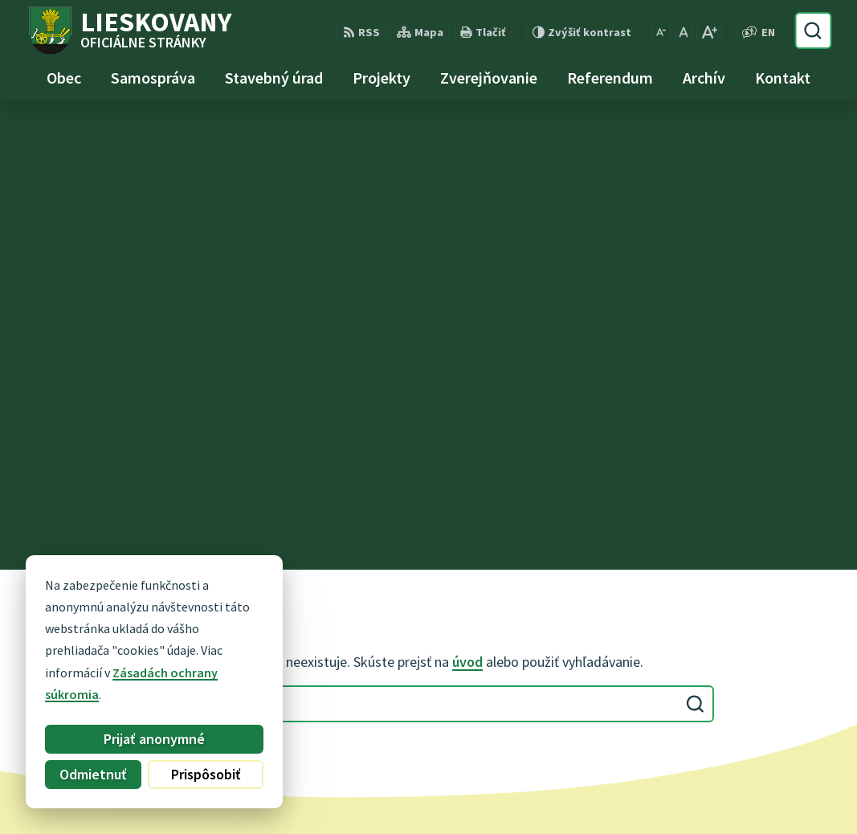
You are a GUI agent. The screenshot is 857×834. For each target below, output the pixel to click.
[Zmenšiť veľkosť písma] (661, 32)
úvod (467, 192)
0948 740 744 (342, 615)
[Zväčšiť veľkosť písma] (709, 32)
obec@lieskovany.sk (365, 635)
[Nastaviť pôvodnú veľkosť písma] (683, 32)
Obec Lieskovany (449, 791)
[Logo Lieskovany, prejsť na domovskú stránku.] (129, 30)
